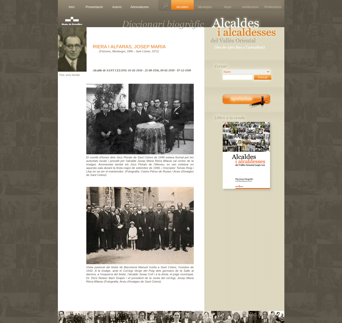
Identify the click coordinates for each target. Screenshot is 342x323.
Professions (273, 7)
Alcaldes (182, 7)
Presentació (94, 7)
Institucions (250, 7)
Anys (227, 7)
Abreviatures (139, 7)
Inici (71, 7)
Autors (117, 7)
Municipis (205, 7)
